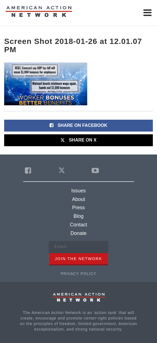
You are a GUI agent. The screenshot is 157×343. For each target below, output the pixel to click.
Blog (78, 216)
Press (78, 207)
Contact (78, 224)
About (78, 199)
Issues (78, 190)
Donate (78, 233)
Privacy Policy (78, 273)
